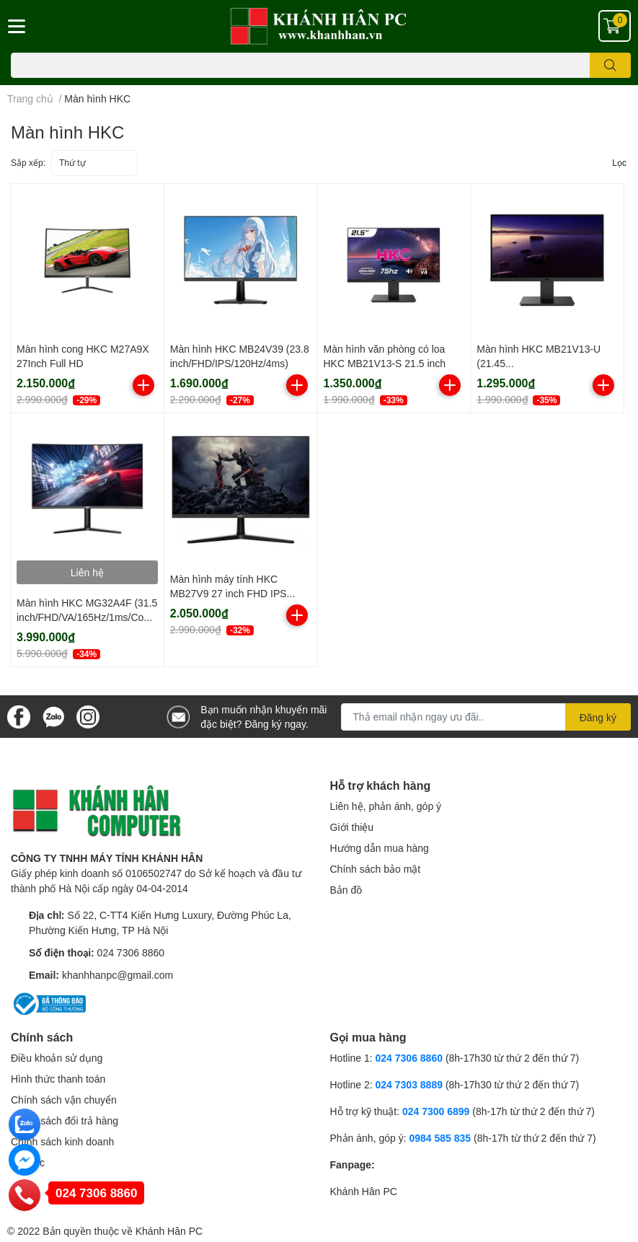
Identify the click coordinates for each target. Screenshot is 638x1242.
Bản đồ (346, 890)
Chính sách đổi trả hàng (64, 1120)
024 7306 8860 (130, 952)
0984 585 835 (440, 1138)
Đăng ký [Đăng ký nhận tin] (598, 717)
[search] (610, 65)
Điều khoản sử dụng (56, 1058)
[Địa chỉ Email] (486, 717)
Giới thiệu (352, 827)
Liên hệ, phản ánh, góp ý (386, 806)
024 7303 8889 (409, 1084)
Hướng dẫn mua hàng (379, 848)
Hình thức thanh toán (58, 1079)
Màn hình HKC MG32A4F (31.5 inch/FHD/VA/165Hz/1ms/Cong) (87, 616)
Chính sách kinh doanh (62, 1141)
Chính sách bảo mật (375, 869)
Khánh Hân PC (363, 1191)
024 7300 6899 (435, 1111)
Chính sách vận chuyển (64, 1099)
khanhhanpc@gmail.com (117, 975)
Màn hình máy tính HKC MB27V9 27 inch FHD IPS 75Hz (228, 593)
